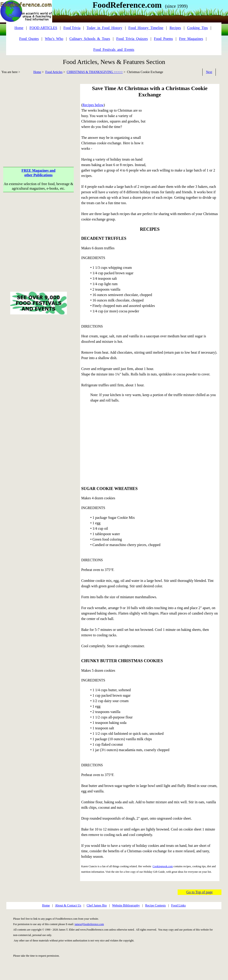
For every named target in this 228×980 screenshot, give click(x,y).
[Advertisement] (38, 115)
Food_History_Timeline (145, 28)
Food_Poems (163, 39)
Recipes (175, 28)
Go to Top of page (199, 892)
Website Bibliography (126, 905)
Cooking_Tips (197, 28)
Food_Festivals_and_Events (113, 49)
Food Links (178, 905)
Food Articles (54, 72)
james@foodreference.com (89, 924)
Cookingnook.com (163, 866)
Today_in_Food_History (104, 28)
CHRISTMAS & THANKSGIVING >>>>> (95, 72)
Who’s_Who (54, 39)
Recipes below (93, 105)
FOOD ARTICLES (43, 28)
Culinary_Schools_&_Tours (89, 39)
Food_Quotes (29, 39)
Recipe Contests (155, 905)
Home (37, 72)
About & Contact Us (68, 905)
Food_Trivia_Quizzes (132, 39)
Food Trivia (71, 28)
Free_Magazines (191, 39)
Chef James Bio (97, 905)
